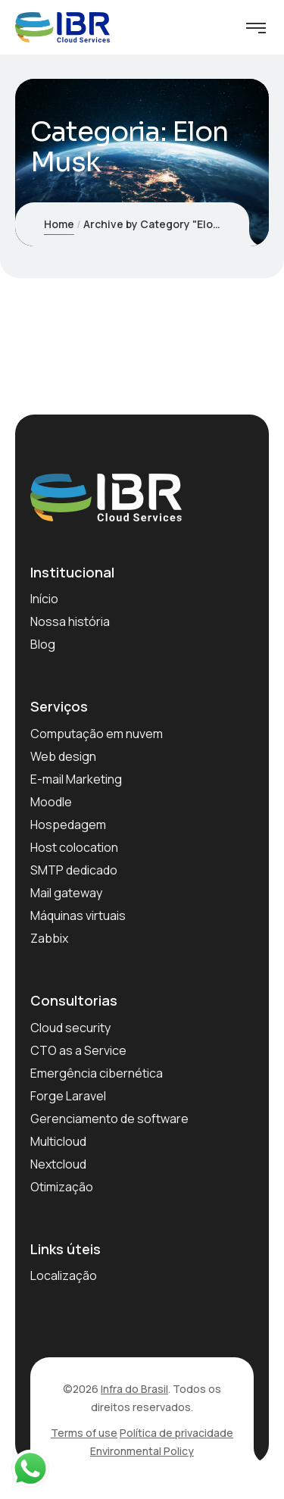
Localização (63, 1275)
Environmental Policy (142, 1451)
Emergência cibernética (96, 1073)
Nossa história (70, 621)
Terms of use (84, 1432)
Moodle (51, 801)
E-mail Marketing (76, 779)
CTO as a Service (78, 1050)
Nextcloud (58, 1164)
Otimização (61, 1186)
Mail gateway (66, 892)
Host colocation (74, 847)
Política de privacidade (176, 1432)
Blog (42, 644)
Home (59, 224)
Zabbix (49, 938)
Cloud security (70, 1027)
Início (44, 598)
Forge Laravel (68, 1095)
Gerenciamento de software (109, 1118)
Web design (63, 756)
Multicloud (58, 1141)
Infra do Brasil (134, 1389)
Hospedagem (68, 824)
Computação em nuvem (96, 733)
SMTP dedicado (73, 870)
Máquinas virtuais (78, 915)
